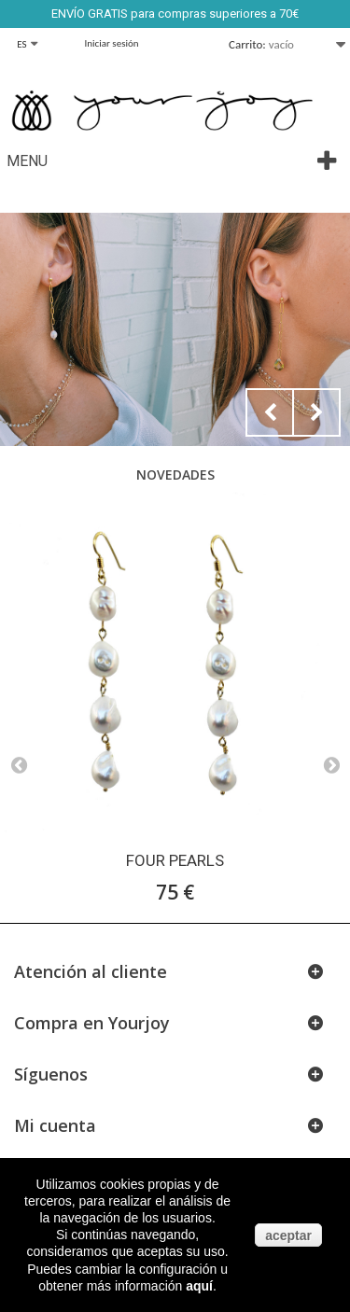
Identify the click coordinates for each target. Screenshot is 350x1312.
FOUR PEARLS (175, 860)
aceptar (288, 1235)
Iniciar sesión (112, 43)
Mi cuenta (55, 1125)
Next (316, 412)
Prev (269, 412)
